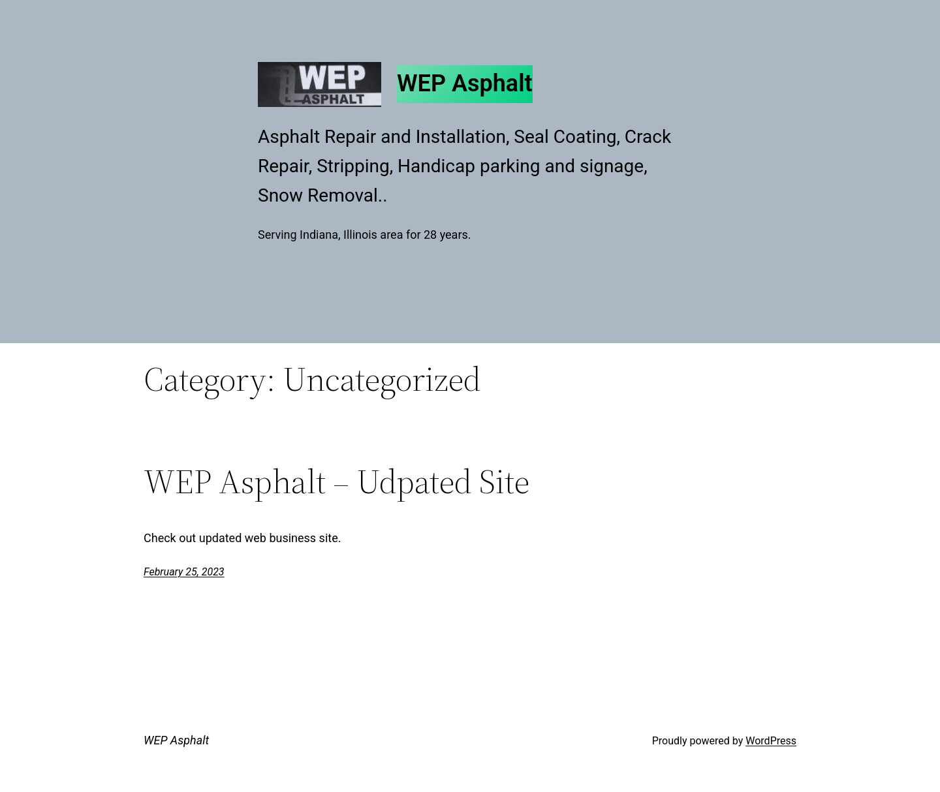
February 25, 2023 (184, 572)
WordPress (770, 741)
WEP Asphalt (465, 83)
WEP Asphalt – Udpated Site (336, 481)
